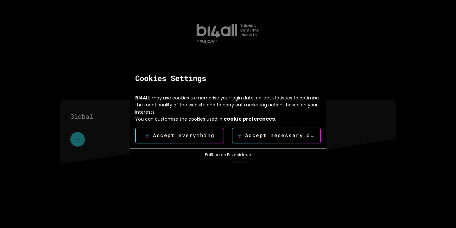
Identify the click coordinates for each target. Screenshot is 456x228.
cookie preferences (249, 119)
